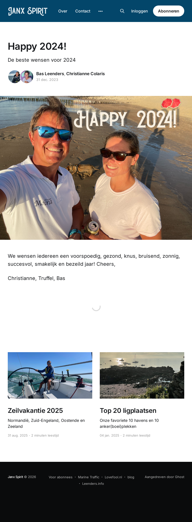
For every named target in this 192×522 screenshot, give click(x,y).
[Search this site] (122, 11)
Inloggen (139, 10)
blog (131, 477)
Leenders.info (93, 484)
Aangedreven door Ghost (164, 477)
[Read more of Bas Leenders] (15, 77)
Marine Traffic (88, 477)
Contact (82, 10)
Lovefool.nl (113, 477)
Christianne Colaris (85, 73)
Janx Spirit (15, 477)
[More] (100, 11)
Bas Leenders (50, 73)
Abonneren (168, 10)
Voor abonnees (60, 477)
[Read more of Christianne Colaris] (27, 77)
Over (62, 10)
